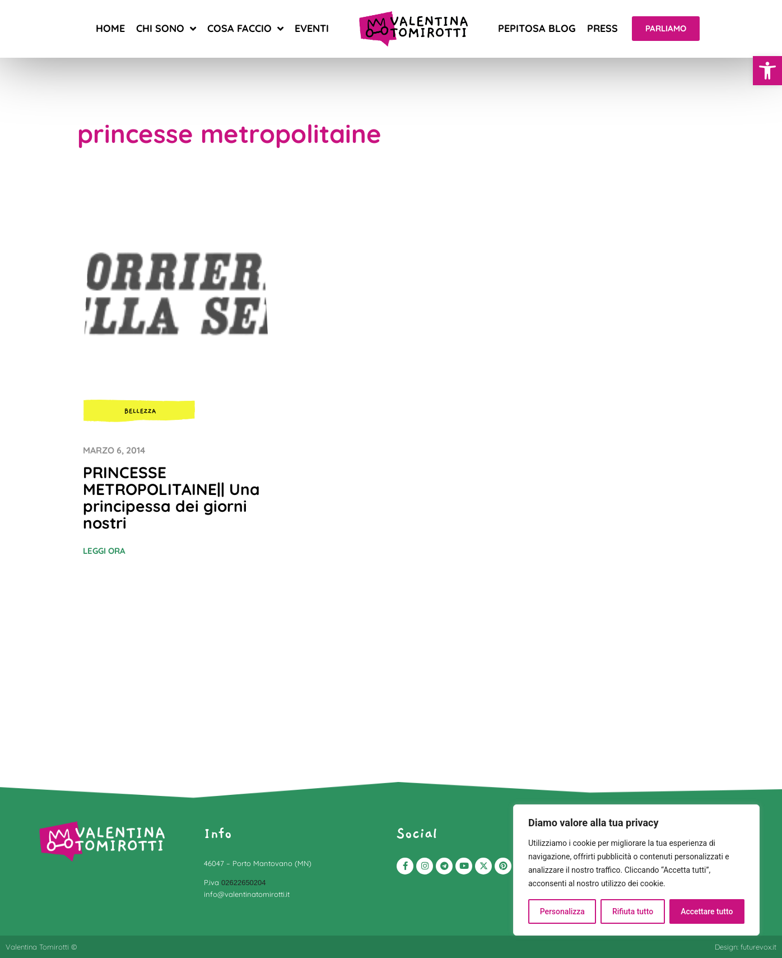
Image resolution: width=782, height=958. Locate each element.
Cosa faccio (245, 28)
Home (110, 28)
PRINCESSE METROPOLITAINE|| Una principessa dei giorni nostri (171, 497)
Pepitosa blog (537, 28)
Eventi (312, 28)
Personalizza (562, 911)
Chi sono (166, 28)
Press (602, 28)
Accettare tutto (707, 911)
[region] (636, 870)
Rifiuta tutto (633, 911)
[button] (767, 70)
